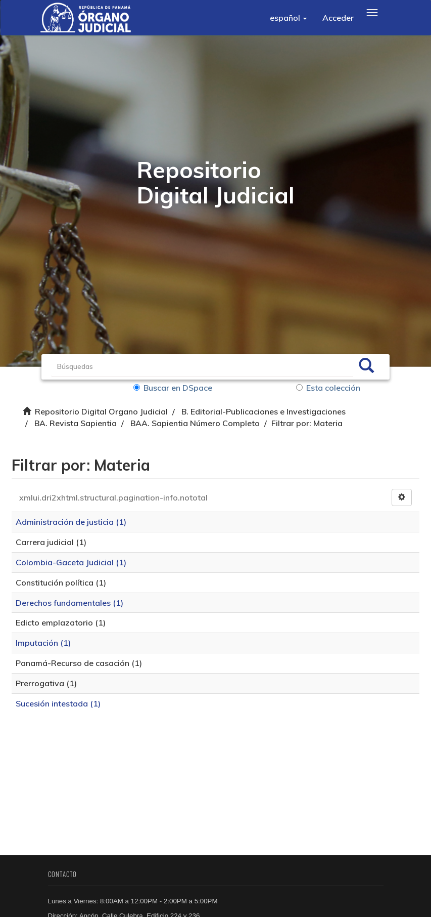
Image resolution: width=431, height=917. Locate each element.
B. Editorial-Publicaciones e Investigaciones (263, 411)
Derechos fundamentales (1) (70, 604)
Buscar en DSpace (173, 388)
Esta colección (328, 388)
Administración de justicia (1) (72, 523)
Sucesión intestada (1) (59, 704)
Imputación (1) (44, 644)
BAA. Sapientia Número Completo (195, 423)
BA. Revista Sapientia (75, 423)
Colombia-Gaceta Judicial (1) (72, 563)
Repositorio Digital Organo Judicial (101, 411)
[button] (288, 17)
